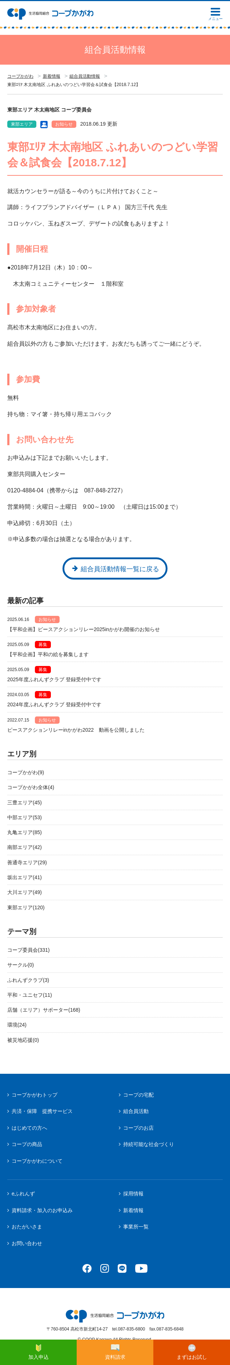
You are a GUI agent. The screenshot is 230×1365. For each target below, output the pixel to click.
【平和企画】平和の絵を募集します (48, 654)
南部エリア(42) (24, 847)
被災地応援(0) (23, 1040)
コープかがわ (20, 76)
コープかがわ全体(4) (30, 787)
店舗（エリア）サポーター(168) (43, 1010)
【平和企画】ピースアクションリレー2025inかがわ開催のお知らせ (83, 629)
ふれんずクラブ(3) (28, 980)
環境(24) (17, 1025)
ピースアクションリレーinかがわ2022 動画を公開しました (76, 730)
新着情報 (51, 76)
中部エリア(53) (24, 817)
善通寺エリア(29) (27, 862)
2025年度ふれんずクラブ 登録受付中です (54, 679)
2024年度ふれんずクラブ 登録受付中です (54, 704)
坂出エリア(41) (24, 877)
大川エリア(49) (24, 892)
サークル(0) (20, 965)
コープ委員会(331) (28, 950)
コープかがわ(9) (25, 772)
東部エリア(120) (26, 907)
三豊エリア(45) (24, 802)
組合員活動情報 (84, 76)
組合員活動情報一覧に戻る (120, 569)
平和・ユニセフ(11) (29, 995)
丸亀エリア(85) (24, 832)
